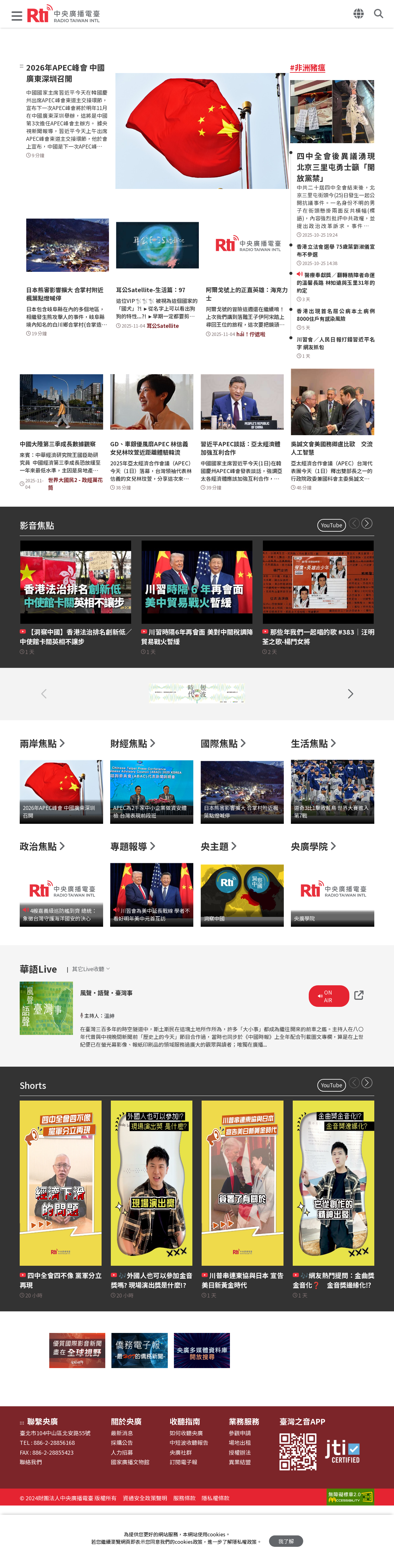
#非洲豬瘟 (307, 67)
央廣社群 (181, 1506)
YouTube (331, 525)
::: (21, 65)
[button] (17, 17)
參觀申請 (240, 1487)
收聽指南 (185, 1475)
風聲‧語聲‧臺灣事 (119, 1045)
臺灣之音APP (302, 1475)
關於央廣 (126, 1475)
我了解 (286, 1538)
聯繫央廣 (42, 1475)
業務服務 (244, 1475)
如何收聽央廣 (186, 1487)
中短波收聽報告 (189, 1496)
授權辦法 (240, 1506)
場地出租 (240, 1496)
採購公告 (122, 1496)
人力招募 (122, 1506)
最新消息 (122, 1487)
